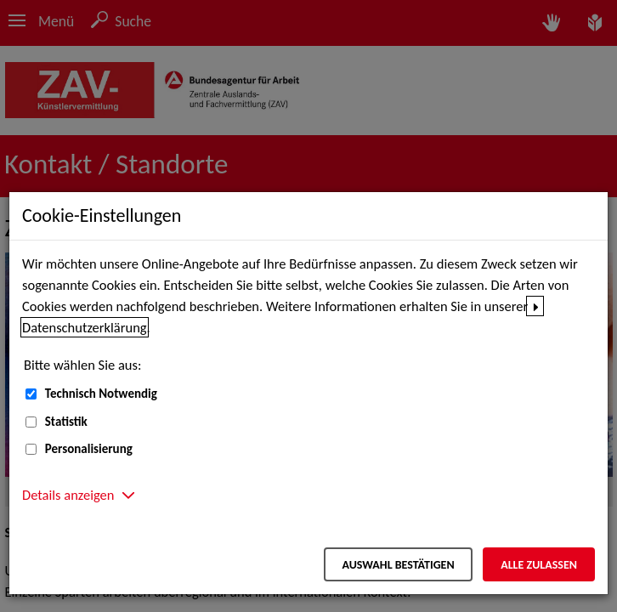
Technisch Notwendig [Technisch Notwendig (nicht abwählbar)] (101, 393)
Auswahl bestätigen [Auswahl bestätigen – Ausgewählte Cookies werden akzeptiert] (398, 565)
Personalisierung (89, 448)
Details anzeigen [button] (68, 494)
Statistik (66, 421)
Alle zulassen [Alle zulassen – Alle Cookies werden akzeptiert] (539, 565)
